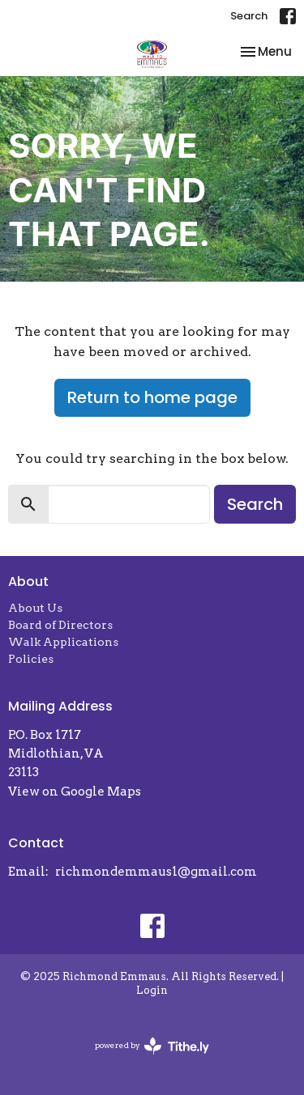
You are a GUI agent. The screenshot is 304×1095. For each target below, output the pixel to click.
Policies (31, 658)
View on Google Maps (74, 791)
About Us (35, 607)
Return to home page (152, 397)
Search (249, 15)
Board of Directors (60, 624)
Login (152, 990)
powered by (152, 1046)
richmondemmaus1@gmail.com (156, 871)
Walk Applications (63, 641)
